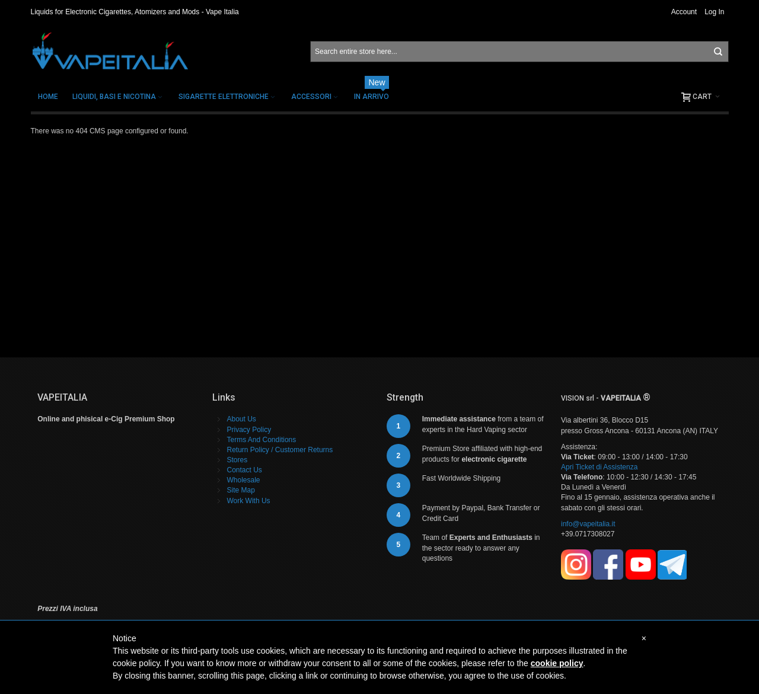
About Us (241, 419)
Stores (237, 460)
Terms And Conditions (261, 440)
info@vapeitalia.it (588, 524)
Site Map (241, 490)
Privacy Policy (249, 430)
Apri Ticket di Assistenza (599, 467)
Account (684, 12)
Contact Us (244, 470)
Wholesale (243, 480)
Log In (714, 12)
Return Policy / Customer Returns (280, 450)
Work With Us (248, 501)
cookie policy (557, 663)
